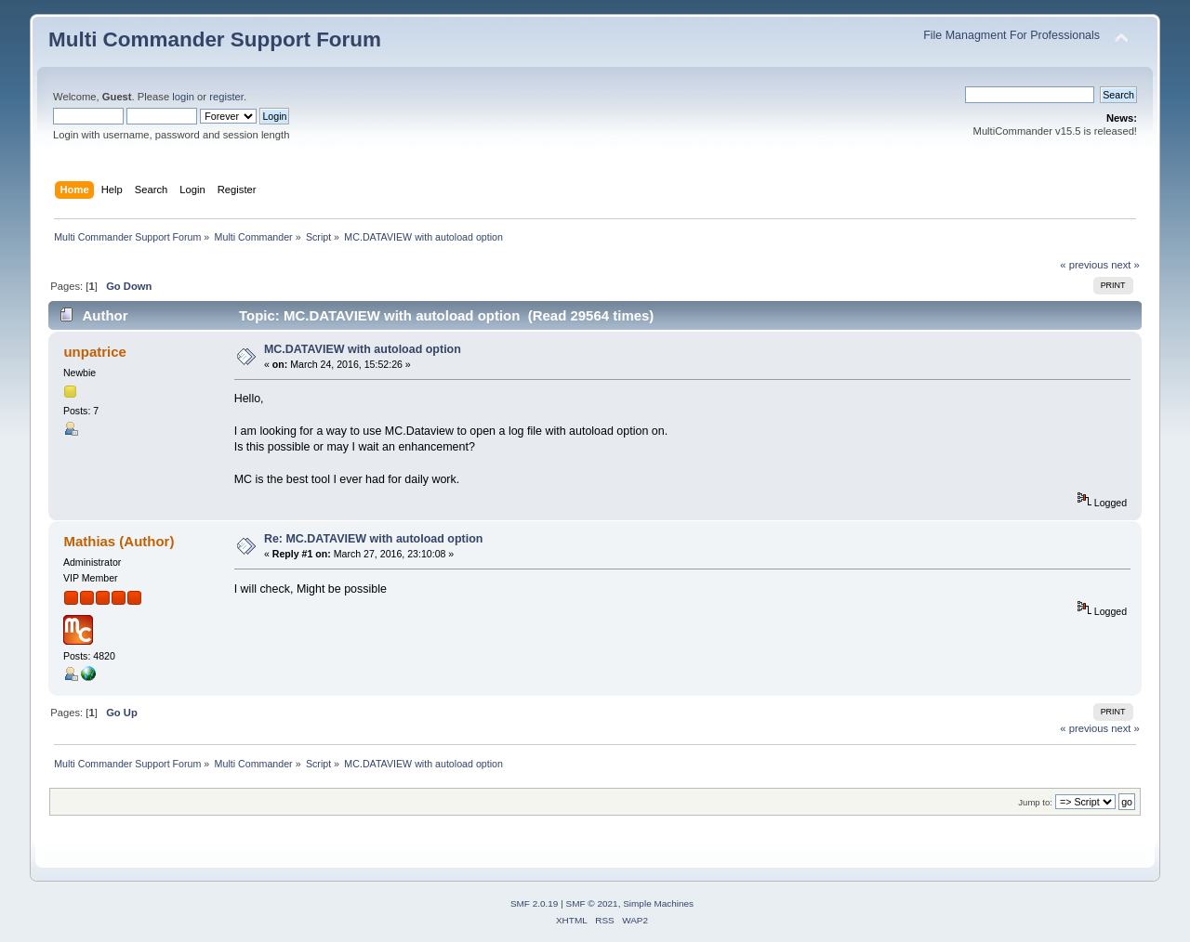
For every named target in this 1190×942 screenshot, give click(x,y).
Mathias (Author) (118, 541)
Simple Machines (658, 903)
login (183, 96)
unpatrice (94, 352)
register (226, 96)
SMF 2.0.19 (534, 903)
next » (1125, 264)
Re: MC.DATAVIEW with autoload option (373, 538)
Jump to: (1035, 802)
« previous (1084, 264)
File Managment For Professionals (1011, 35)
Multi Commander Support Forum (214, 39)
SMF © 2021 (592, 903)
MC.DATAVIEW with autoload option (362, 349)
